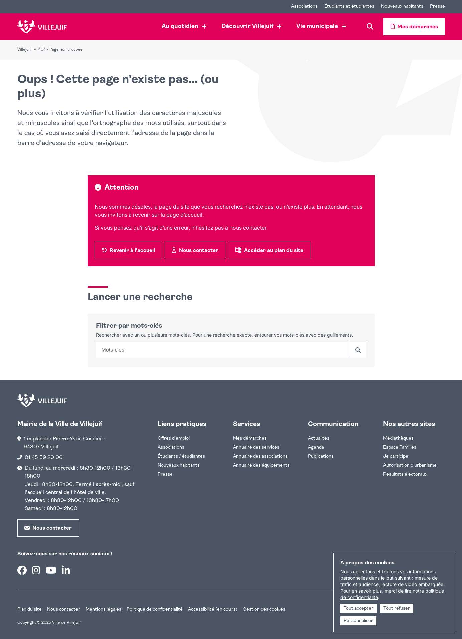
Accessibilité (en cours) (212, 609)
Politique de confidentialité (155, 609)
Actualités (318, 438)
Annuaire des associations (260, 456)
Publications (321, 456)
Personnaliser (358, 620)
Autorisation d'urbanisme (410, 465)
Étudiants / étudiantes (181, 456)
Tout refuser (396, 608)
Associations (171, 447)
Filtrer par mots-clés (129, 326)
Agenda (316, 447)
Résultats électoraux (405, 474)
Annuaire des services (256, 447)
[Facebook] (22, 571)
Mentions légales (103, 609)
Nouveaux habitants (179, 465)
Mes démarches (250, 438)
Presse (165, 474)
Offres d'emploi (174, 438)
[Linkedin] (66, 571)
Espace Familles (399, 447)
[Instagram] (36, 571)
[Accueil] (42, 26)
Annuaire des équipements (261, 465)
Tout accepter (358, 608)
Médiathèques (398, 438)
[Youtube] (51, 571)
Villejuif (24, 50)
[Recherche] (370, 27)
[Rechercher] (358, 350)
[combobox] (223, 350)
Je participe (395, 456)
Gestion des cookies (264, 609)
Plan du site (29, 609)
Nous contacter (63, 609)
